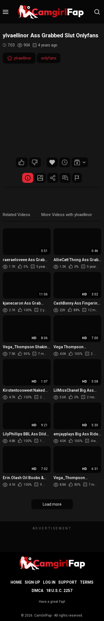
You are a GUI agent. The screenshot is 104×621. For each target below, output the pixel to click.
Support (67, 582)
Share (52, 178)
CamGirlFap (43, 615)
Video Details (28, 178)
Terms (86, 582)
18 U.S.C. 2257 (59, 590)
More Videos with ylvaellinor (66, 214)
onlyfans (48, 58)
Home (16, 582)
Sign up (32, 582)
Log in (49, 582)
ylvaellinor (19, 58)
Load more (52, 504)
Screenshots (40, 178)
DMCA (37, 590)
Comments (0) (65, 178)
